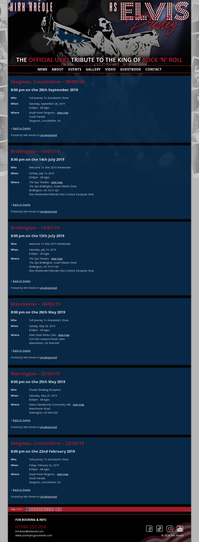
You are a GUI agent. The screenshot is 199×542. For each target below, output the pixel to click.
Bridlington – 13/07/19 (35, 228)
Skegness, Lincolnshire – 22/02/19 (47, 443)
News (42, 69)
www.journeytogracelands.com (33, 535)
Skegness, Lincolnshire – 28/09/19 (47, 82)
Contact (153, 69)
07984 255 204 (30, 527)
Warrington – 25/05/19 (35, 373)
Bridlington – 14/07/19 (35, 151)
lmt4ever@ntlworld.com (29, 531)
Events (74, 69)
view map (62, 112)
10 (52, 509)
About (58, 69)
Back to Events (22, 128)
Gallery (93, 69)
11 (57, 509)
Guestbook (130, 69)
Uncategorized (48, 135)
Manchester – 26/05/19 (35, 304)
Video (110, 69)
